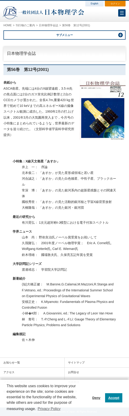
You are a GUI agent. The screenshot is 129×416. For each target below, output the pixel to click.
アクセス (8, 372)
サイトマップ (76, 362)
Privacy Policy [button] (49, 409)
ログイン (115, 3)
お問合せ (73, 372)
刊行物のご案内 (25, 25)
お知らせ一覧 (11, 362)
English (94, 3)
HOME (7, 25)
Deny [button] (96, 398)
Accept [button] (113, 398)
